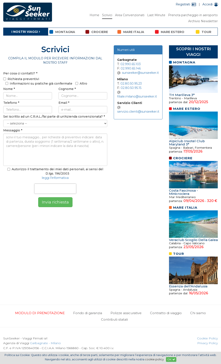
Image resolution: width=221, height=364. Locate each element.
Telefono (11, 103)
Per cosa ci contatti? (20, 73)
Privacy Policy (207, 343)
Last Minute (156, 15)
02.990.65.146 (131, 68)
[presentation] (55, 189)
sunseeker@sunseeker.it (140, 73)
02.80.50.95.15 (131, 88)
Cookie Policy (207, 338)
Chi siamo (198, 313)
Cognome (67, 89)
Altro (81, 83)
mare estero (169, 32)
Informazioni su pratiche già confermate (38, 83)
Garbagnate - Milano (45, 343)
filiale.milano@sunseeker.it (137, 96)
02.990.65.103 (130, 64)
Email (63, 103)
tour (203, 32)
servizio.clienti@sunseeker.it (138, 111)
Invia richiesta (55, 202)
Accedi (210, 4)
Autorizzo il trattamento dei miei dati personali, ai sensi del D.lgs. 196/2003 (55, 171)
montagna (62, 32)
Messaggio (12, 130)
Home (94, 15)
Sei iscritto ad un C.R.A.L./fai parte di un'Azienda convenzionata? (54, 116)
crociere (96, 32)
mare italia (130, 32)
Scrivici (107, 15)
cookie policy (154, 359)
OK (171, 359)
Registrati (186, 4)
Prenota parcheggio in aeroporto (193, 15)
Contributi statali (114, 319)
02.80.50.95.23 (131, 83)
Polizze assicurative (126, 313)
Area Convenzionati (129, 15)
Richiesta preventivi (21, 79)
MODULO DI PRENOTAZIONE (40, 313)
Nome (9, 89)
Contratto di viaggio (166, 313)
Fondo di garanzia (87, 313)
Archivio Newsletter (203, 21)
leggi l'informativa (55, 178)
